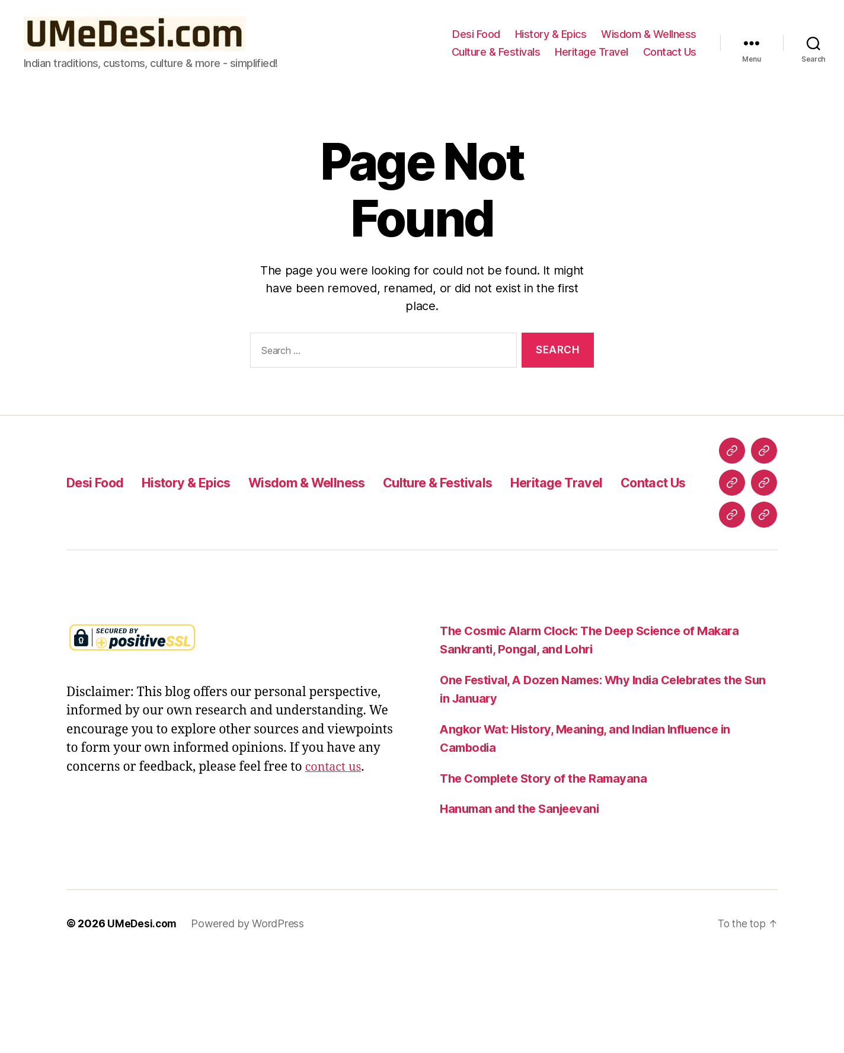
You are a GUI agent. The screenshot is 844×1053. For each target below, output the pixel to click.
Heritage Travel (591, 52)
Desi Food (476, 34)
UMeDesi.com (142, 1019)
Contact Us (669, 52)
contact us (335, 863)
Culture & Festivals (496, 52)
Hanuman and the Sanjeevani (523, 904)
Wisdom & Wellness (648, 34)
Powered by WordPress (249, 1019)
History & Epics (551, 34)
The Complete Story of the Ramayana (548, 874)
